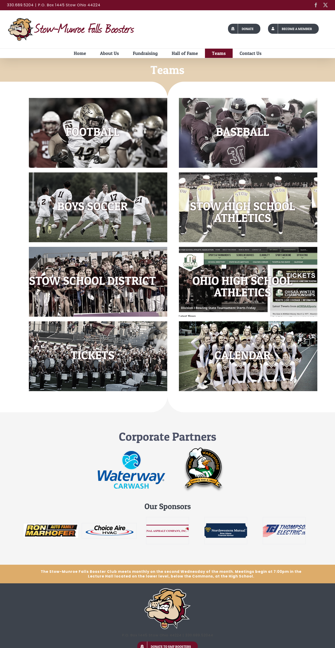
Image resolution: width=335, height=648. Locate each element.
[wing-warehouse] (203, 448)
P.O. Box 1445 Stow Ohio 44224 (69, 5)
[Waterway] (131, 451)
